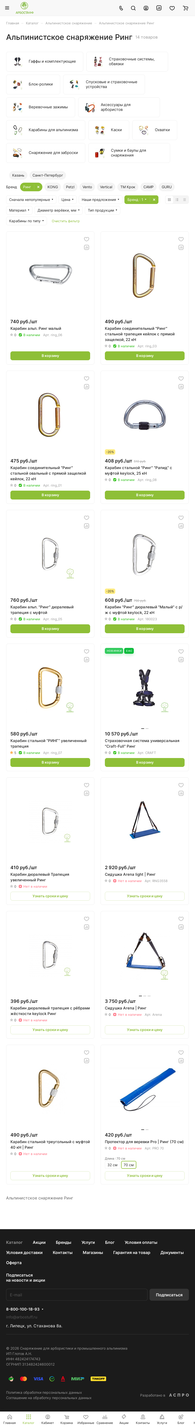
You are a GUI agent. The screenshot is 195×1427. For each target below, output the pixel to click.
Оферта (14, 1262)
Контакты (63, 1252)
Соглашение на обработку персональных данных (49, 1398)
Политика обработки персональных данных (44, 1392)
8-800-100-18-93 (23, 1309)
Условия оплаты (141, 1242)
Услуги (88, 1242)
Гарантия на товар (131, 1252)
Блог (110, 1242)
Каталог (14, 1242)
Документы (172, 1252)
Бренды (63, 1242)
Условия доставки (24, 1252)
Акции (39, 1242)
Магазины (93, 1252)
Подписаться (169, 1294)
